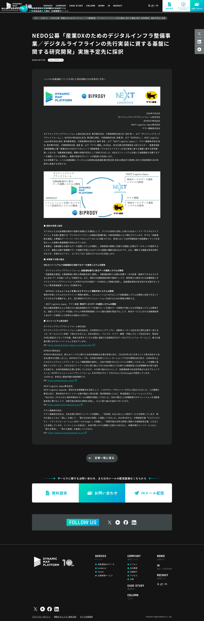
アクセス (134, 575)
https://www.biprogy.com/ (61, 380)
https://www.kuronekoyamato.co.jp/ (66, 432)
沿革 (132, 579)
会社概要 (134, 568)
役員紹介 (134, 571)
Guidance (102, 568)
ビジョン (134, 564)
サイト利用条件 (86, 616)
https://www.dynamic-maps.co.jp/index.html (70, 345)
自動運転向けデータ (106, 564)
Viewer (101, 571)
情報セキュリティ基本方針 (65, 616)
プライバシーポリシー (41, 616)
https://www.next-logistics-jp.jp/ (64, 404)
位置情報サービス (105, 575)
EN (157, 6)
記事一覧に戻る (104, 458)
